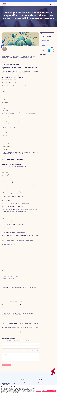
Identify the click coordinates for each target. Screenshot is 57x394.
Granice (42, 48)
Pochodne (43, 50)
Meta (34, 390)
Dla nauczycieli (23, 379)
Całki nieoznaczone (44, 45)
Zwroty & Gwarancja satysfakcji (44, 377)
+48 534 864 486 (14, 1)
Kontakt (40, 379)
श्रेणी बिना (31, 20)
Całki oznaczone (44, 43)
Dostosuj (38, 390)
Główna (36, 4)
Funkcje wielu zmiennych (45, 40)
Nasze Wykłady (46, 36)
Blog (48, 4)
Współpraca (41, 382)
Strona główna (26, 20)
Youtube (31, 390)
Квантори (4, 62)
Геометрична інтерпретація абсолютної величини (11, 59)
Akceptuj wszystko (51, 390)
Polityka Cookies (20, 392)
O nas (22, 384)
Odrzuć (44, 390)
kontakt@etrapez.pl (6, 1)
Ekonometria (43, 38)
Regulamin (41, 384)
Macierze (43, 51)
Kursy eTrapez (23, 382)
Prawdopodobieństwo (45, 42)
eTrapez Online (42, 4)
